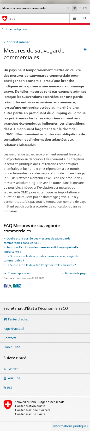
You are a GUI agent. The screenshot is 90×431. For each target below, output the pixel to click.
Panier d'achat (18, 319)
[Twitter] (10, 285)
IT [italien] (79, 8)
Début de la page (75, 273)
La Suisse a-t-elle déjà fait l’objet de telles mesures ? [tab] (41, 265)
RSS (9, 387)
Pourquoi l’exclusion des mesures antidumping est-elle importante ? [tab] (41, 249)
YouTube (13, 378)
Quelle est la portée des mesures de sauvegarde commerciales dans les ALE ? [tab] (37, 241)
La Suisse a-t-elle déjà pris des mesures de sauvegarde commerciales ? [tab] (41, 258)
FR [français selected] (74, 8)
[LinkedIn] (19, 285)
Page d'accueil (14, 328)
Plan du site (12, 347)
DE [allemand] (68, 8)
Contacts (10, 338)
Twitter (12, 369)
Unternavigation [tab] (16, 29)
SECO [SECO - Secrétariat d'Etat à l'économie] (12, 19)
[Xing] (15, 285)
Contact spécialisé (18, 273)
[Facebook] (6, 285)
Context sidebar (18, 42)
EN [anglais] (85, 8)
